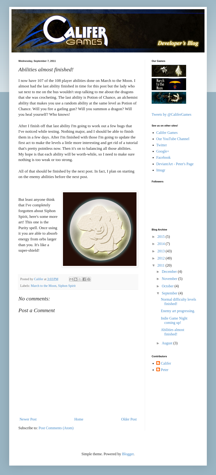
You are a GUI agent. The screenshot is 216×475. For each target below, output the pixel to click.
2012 (161, 258)
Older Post (129, 419)
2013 (161, 251)
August (167, 343)
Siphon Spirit (67, 286)
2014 (161, 244)
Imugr (160, 170)
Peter (164, 370)
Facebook (163, 157)
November (170, 279)
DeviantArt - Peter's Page (174, 164)
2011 (161, 265)
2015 (161, 237)
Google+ (162, 151)
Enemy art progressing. (178, 311)
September (170, 293)
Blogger (128, 454)
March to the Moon (44, 286)
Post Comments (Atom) (56, 428)
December (170, 271)
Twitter (161, 145)
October (168, 286)
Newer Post (28, 419)
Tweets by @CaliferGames (171, 114)
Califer (166, 363)
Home (78, 419)
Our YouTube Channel (172, 139)
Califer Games (167, 133)
